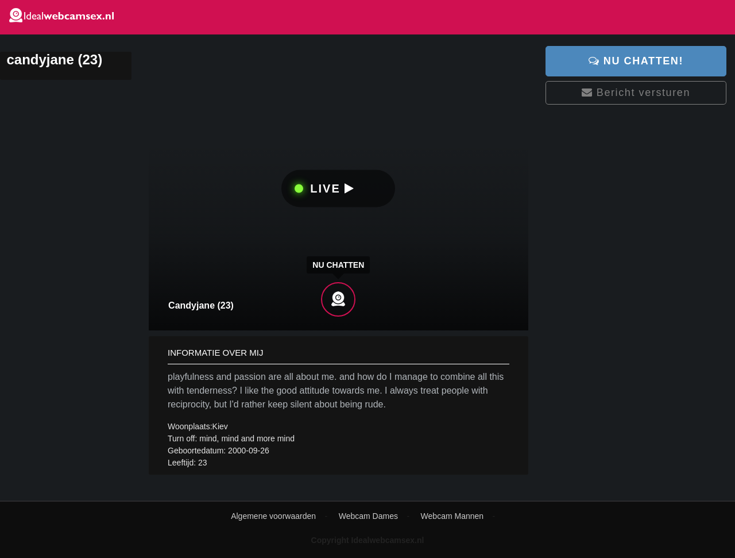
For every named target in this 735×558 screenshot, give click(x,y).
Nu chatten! (636, 61)
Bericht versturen (636, 92)
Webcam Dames (368, 516)
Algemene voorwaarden (273, 516)
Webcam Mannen (452, 516)
